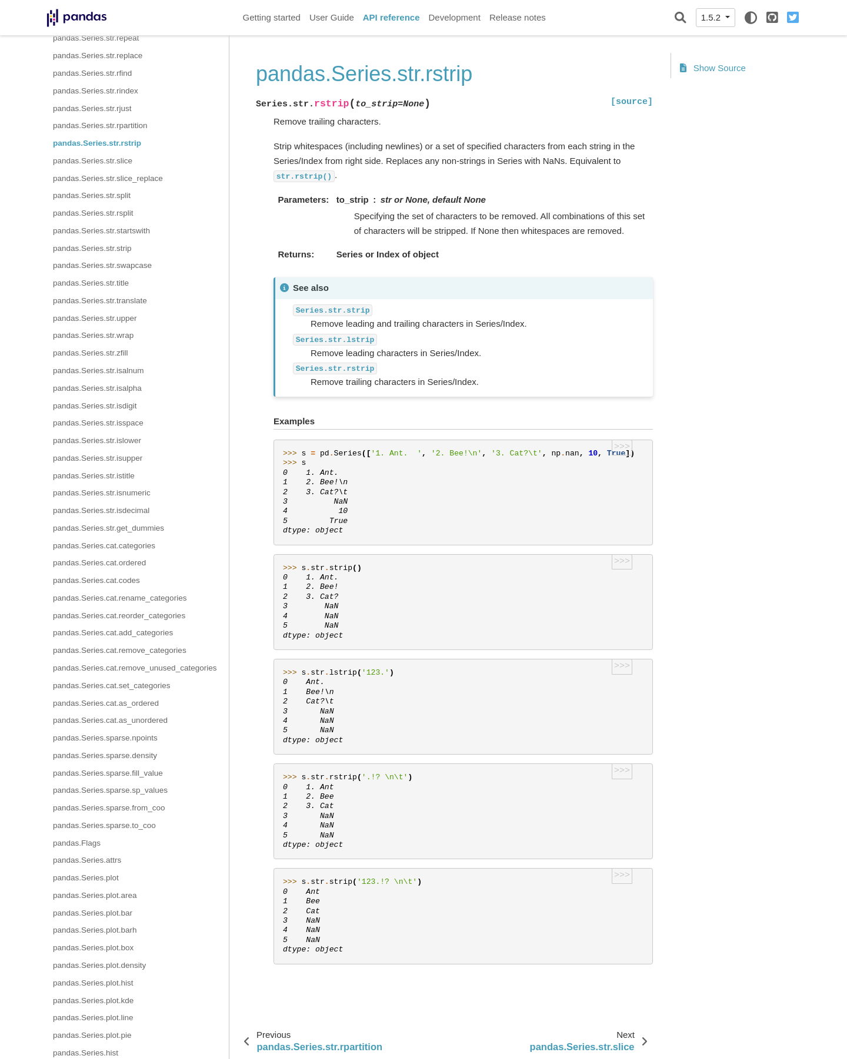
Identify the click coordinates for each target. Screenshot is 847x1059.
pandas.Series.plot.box (93, 947)
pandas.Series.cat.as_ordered (106, 703)
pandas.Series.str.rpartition (100, 125)
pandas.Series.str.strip (92, 248)
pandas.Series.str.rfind (92, 73)
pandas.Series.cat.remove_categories (119, 650)
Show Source (713, 68)
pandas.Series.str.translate (100, 300)
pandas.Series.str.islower (97, 440)
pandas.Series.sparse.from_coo (109, 807)
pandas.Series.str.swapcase (102, 265)
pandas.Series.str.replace (97, 55)
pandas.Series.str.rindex (95, 90)
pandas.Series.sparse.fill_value (108, 773)
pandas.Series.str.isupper (97, 458)
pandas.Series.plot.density (99, 965)
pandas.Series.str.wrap (93, 335)
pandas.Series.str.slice (92, 160)
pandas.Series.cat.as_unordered (110, 720)
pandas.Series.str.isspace (98, 422)
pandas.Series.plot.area (95, 895)
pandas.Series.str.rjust (92, 108)
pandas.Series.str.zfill (90, 352)
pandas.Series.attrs (87, 860)
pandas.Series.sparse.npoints (105, 737)
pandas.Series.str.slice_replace (108, 178)
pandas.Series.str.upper (95, 318)
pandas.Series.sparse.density (105, 755)
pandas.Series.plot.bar (92, 913)
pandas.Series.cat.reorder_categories (119, 615)
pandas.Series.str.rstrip (97, 143)
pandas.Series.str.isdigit (95, 405)
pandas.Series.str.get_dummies (108, 528)
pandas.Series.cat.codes (96, 580)
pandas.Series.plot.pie (92, 1035)
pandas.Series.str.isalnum (98, 370)
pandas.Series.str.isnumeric (102, 492)
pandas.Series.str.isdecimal (101, 510)
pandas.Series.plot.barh (95, 930)
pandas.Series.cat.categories (104, 545)
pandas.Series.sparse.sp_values (110, 790)
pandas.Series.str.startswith (101, 230)
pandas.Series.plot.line (93, 1017)
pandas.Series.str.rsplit (93, 213)
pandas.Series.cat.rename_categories (119, 598)
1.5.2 (712, 17)
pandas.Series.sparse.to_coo (104, 825)
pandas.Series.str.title (91, 283)
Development (454, 17)
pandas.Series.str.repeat (96, 37)
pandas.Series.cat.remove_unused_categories (134, 667)
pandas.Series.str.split (92, 195)
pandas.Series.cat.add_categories (113, 632)
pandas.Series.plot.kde (93, 1000)
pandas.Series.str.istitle (94, 475)
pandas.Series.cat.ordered (99, 562)
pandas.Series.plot (86, 877)
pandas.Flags (77, 843)
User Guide (331, 17)
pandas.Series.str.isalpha (97, 388)
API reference (391, 17)
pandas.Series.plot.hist (93, 982)
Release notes (517, 17)
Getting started (272, 17)
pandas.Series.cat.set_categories (112, 685)
